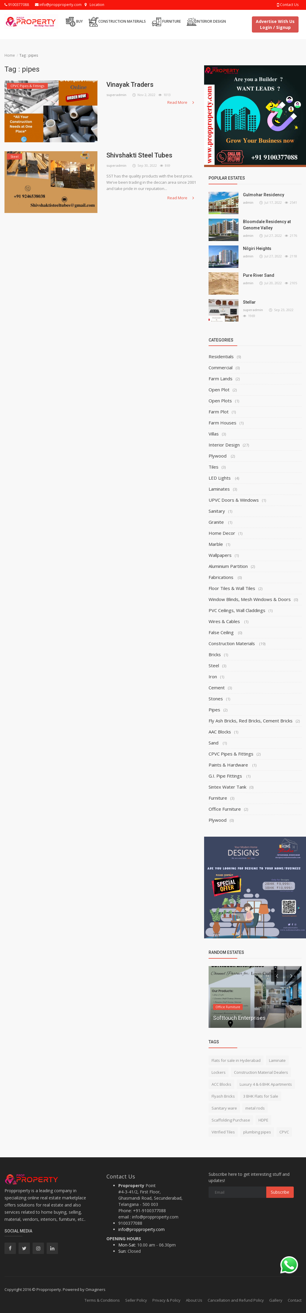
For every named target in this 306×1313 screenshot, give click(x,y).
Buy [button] (74, 22)
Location (97, 4)
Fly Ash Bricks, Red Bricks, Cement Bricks (251, 721)
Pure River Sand (258, 275)
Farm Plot (219, 412)
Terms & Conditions (102, 1300)
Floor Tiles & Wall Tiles (232, 588)
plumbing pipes (257, 1132)
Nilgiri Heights (257, 248)
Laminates (219, 489)
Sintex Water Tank (227, 787)
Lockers (219, 1072)
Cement (217, 688)
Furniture (166, 22)
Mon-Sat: (127, 1245)
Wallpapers (220, 555)
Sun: (122, 1251)
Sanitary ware (224, 1108)
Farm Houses (222, 423)
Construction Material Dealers (261, 1072)
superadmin (116, 94)
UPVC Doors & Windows (234, 500)
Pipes (214, 710)
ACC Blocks (221, 1084)
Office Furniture (225, 809)
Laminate (277, 1060)
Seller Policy (136, 1300)
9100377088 (16, 4)
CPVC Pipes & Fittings (231, 754)
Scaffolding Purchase (231, 1120)
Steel (214, 665)
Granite (217, 522)
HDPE (263, 1120)
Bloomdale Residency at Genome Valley (267, 224)
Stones (216, 699)
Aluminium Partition (228, 566)
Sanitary (217, 511)
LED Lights (220, 478)
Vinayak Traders (130, 84)
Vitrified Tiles (223, 1132)
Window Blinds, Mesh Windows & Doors (250, 599)
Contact (295, 1300)
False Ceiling (222, 632)
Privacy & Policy (166, 1300)
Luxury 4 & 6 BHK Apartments (266, 1084)
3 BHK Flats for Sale (260, 1096)
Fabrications (222, 577)
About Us (194, 1300)
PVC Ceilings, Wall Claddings (237, 610)
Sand (214, 743)
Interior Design (206, 22)
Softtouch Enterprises (239, 1018)
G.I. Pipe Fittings (226, 776)
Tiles (213, 467)
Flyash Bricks (223, 1096)
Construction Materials (117, 22)
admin (248, 202)
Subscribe (280, 1192)
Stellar (249, 302)
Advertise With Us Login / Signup (275, 24)
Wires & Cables (225, 621)
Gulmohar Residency (263, 194)
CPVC (284, 1132)
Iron (213, 676)
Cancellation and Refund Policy (236, 1300)
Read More (181, 102)
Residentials (221, 356)
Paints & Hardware (229, 765)
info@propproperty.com (58, 4)
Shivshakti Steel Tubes (139, 155)
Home (9, 55)
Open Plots (220, 401)
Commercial (220, 367)
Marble (216, 544)
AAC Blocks (220, 732)
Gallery (275, 1300)
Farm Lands (220, 378)
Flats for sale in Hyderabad (236, 1060)
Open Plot (219, 390)
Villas (214, 434)
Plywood (218, 456)
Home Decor (222, 533)
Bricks (215, 654)
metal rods (255, 1108)
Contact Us (288, 4)
